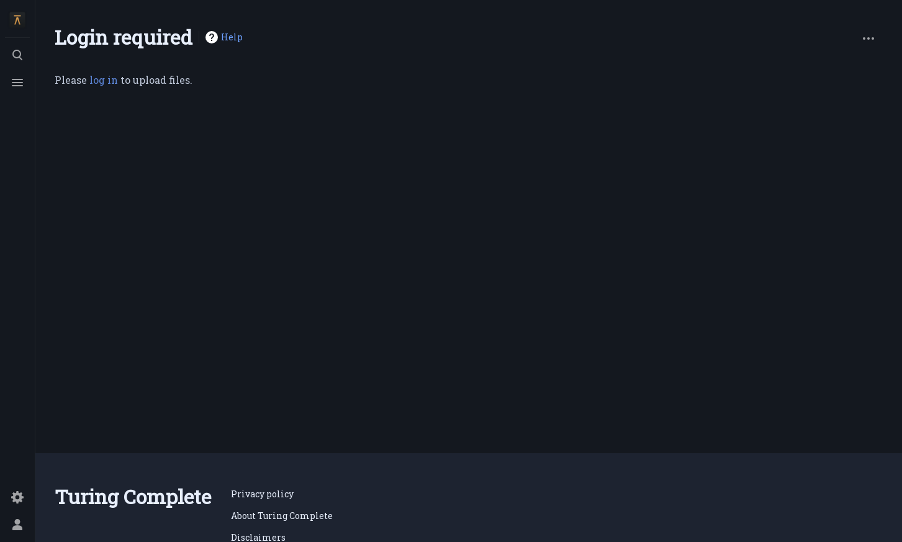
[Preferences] (17, 497)
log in (103, 79)
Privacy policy (262, 494)
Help (232, 37)
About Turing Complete (282, 516)
